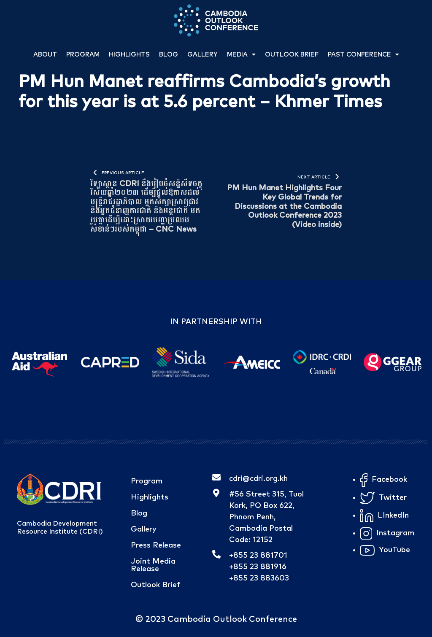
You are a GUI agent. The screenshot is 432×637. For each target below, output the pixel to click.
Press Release (156, 545)
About (45, 54)
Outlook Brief (292, 54)
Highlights (129, 54)
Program (83, 54)
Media (241, 54)
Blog (168, 54)
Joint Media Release (153, 565)
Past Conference (363, 54)
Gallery (202, 54)
